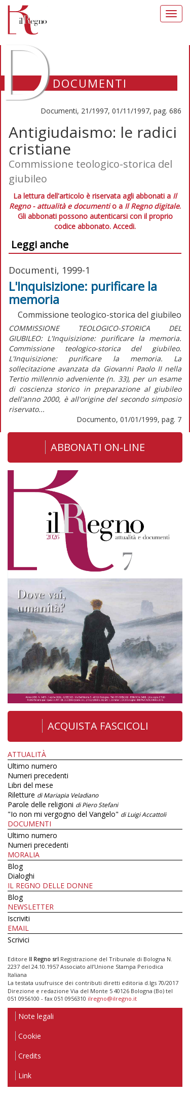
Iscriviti (19, 918)
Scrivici (18, 939)
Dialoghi (21, 876)
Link (23, 1075)
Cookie (28, 1036)
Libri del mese (30, 785)
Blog (15, 866)
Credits (28, 1056)
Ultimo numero (32, 766)
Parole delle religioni (63, 804)
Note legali (34, 1016)
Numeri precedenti (38, 775)
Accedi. (124, 226)
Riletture (53, 795)
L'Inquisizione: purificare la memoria (83, 293)
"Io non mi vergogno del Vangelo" (87, 814)
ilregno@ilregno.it (112, 998)
